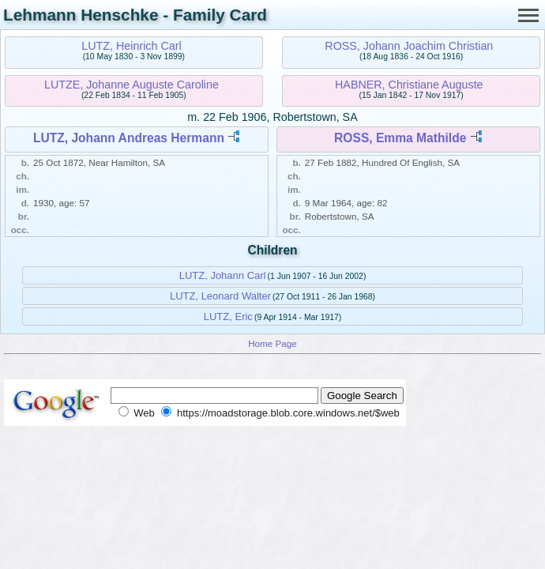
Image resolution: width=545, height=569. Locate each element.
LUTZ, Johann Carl (222, 275)
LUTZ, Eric (228, 316)
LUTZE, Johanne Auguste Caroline (131, 84)
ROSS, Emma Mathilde (400, 138)
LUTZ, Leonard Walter (220, 296)
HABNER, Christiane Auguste (409, 84)
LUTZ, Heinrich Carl (131, 46)
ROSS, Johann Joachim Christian (409, 46)
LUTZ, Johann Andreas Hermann (128, 138)
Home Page (272, 343)
